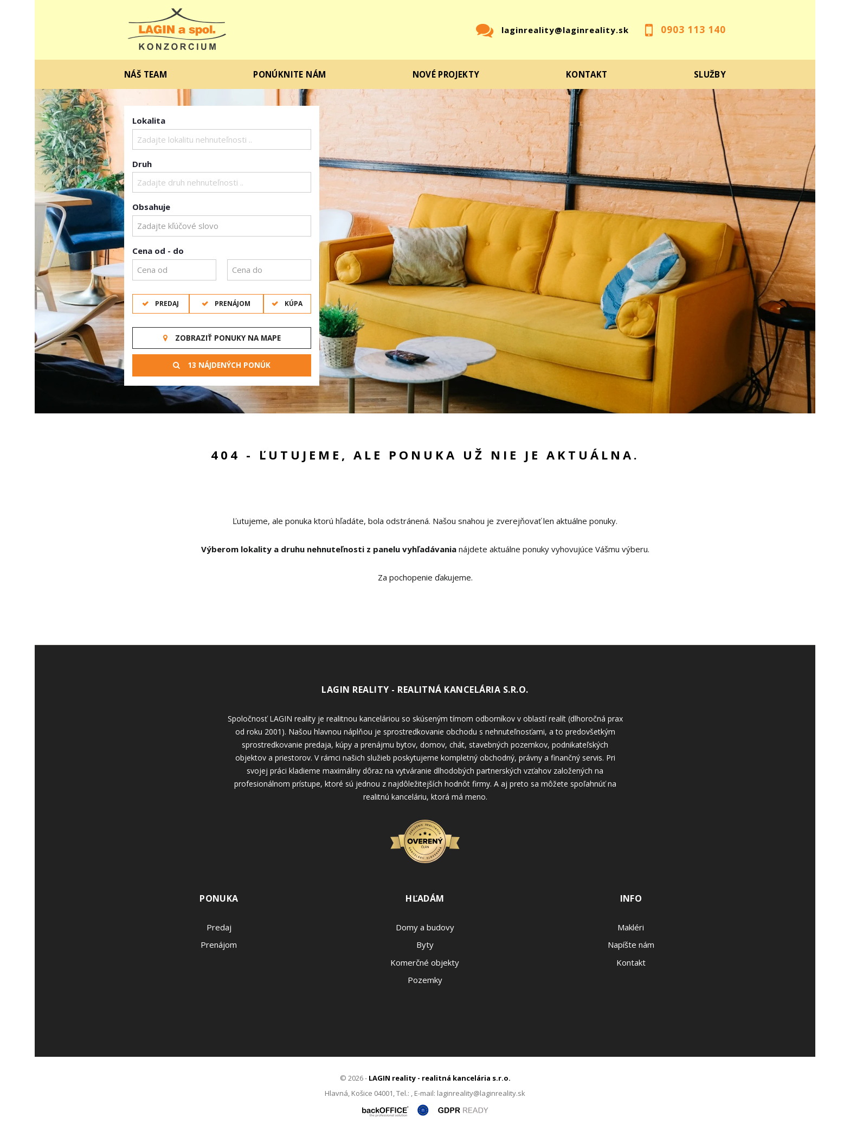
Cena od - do (158, 250)
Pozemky (425, 979)
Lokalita (148, 120)
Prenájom (231, 303)
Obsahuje (151, 206)
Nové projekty (446, 74)
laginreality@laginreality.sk (565, 29)
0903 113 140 (693, 29)
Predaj (166, 303)
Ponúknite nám (289, 74)
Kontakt (587, 74)
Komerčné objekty (424, 962)
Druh (142, 163)
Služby (710, 74)
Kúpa (292, 303)
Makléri (630, 927)
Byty (425, 944)
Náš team (145, 74)
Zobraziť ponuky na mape (222, 338)
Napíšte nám (631, 944)
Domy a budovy (425, 927)
